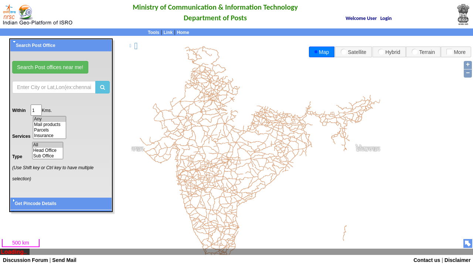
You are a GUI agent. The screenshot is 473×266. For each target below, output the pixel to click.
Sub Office (48, 156)
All (48, 145)
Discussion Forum (24, 260)
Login (386, 18)
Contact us (427, 260)
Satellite (354, 52)
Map (321, 52)
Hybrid (389, 52)
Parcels (49, 130)
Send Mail (64, 260)
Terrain (423, 52)
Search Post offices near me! (50, 67)
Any (49, 119)
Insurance (49, 136)
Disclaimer (458, 260)
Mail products (49, 124)
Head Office (48, 150)
